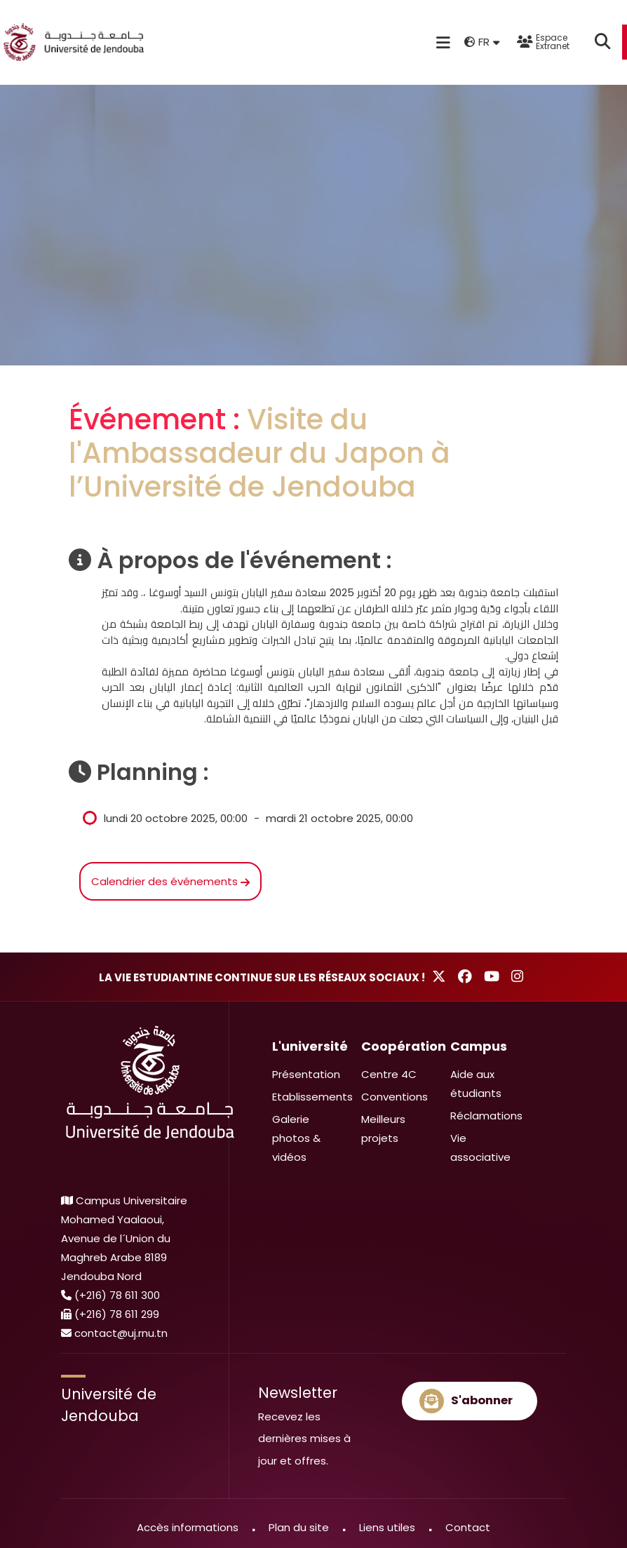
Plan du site (299, 1527)
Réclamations (486, 1115)
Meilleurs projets (383, 1128)
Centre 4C (389, 1074)
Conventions (394, 1096)
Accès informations (187, 1527)
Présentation (306, 1074)
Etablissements (312, 1096)
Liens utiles (387, 1527)
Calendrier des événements (170, 881)
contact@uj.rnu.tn (121, 1333)
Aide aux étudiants (475, 1084)
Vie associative (480, 1147)
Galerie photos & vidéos (296, 1138)
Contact (467, 1527)
